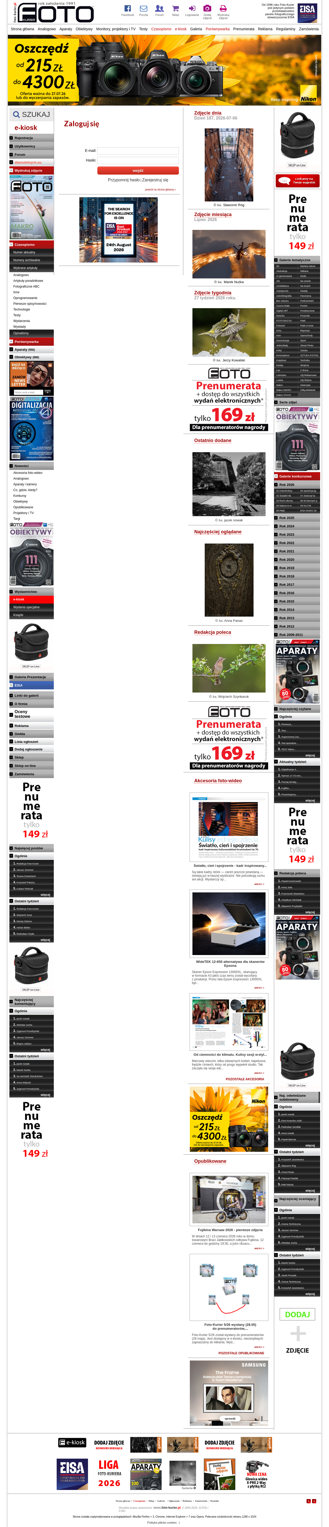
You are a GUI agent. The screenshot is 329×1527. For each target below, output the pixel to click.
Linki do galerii (27, 695)
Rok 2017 (286, 585)
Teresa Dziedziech (24, 876)
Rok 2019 (286, 568)
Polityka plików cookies (162, 1522)
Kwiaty (279, 365)
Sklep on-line (25, 766)
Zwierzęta (305, 385)
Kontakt (214, 1501)
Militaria (304, 271)
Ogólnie (21, 856)
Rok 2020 (286, 560)
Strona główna (22, 29)
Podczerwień (307, 301)
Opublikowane (23, 507)
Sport (303, 340)
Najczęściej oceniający (297, 1199)
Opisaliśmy (21, 333)
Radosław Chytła (23, 933)
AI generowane (284, 276)
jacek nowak (21, 1018)
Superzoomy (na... (289, 736)
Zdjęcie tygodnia (212, 292)
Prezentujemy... (287, 794)
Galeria (196, 29)
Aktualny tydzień (292, 762)
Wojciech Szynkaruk (233, 697)
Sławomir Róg (233, 205)
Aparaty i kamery (25, 484)
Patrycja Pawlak (288, 1178)
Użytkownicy (25, 146)
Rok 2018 (286, 576)
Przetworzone (307, 310)
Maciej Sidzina (22, 921)
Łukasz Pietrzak (23, 888)
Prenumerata (243, 29)
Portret (303, 306)
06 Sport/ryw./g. (308, 491)
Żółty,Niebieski (307, 390)
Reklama (265, 29)
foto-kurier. (167, 1508)
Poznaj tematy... (288, 782)
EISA (18, 685)
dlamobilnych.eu (28, 162)
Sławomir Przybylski (290, 906)
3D (277, 266)
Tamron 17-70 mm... (290, 775)
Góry (278, 330)
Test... (282, 730)
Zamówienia (309, 29)
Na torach (305, 286)
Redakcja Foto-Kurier (26, 863)
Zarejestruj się (155, 180)
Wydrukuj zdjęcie (28, 170)
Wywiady (19, 327)
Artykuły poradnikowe (28, 281)
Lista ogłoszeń (26, 742)
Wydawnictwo (26, 592)
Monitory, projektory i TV (116, 29)
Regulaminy (285, 29)
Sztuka (304, 350)
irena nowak (286, 1133)
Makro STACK (283, 395)
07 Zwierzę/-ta (307, 495)
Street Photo (306, 345)
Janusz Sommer (23, 870)
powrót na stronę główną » (160, 189)
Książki (18, 615)
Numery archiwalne (26, 260)
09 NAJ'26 (305, 505)
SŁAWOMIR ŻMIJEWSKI (28, 1076)
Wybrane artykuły (25, 268)
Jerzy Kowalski (233, 360)
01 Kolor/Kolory (284, 491)
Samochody (306, 335)
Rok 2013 (286, 618)
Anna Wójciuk (22, 1082)
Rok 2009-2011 (291, 635)
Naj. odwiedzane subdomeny (292, 1097)
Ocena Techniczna (289, 1224)
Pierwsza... (285, 724)
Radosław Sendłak (289, 1127)
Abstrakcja (281, 271)
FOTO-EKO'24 (284, 320)
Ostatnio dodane (212, 440)
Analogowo (47, 29)
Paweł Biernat (287, 1139)
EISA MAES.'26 (308, 510)
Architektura (282, 286)
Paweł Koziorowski (289, 881)
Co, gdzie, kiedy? (25, 490)
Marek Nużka (22, 1070)
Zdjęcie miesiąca (213, 214)
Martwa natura (307, 266)
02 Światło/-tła (283, 495)
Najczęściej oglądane (218, 531)
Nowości (21, 466)
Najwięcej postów (29, 848)
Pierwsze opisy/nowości (29, 304)
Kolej (278, 350)
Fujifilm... (284, 788)
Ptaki (303, 320)
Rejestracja (24, 138)
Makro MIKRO (283, 390)
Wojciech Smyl (22, 915)
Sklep (19, 757)
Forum (20, 155)
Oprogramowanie (25, 298)
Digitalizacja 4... (288, 769)
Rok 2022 (286, 543)
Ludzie (279, 380)
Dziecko (280, 315)
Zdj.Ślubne (306, 380)
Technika (305, 360)
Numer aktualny (24, 252)
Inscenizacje (282, 340)
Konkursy (19, 496)
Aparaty (66, 29)
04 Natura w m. (284, 505)
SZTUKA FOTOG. (309, 355)
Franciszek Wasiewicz (291, 893)
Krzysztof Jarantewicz (291, 1159)
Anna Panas (233, 621)
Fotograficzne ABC (26, 286)
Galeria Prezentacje (30, 677)
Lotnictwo (281, 375)
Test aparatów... (288, 743)
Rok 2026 (286, 485)
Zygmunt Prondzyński (26, 1031)
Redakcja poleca (212, 632)
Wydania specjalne (26, 607)
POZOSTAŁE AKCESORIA (245, 1079)
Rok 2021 (286, 551)
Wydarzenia (21, 321)
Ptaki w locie (306, 325)
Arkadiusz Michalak (290, 900)
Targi (16, 519)
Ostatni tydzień (27, 901)
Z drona (304, 370)
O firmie (21, 704)
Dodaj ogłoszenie (29, 749)
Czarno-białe (283, 306)
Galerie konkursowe (295, 476)
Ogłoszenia (174, 1501)
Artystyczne (282, 291)
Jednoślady (282, 345)
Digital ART (282, 310)
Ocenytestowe (22, 714)
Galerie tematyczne (294, 260)
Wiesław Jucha (22, 1025)
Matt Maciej (285, 1184)
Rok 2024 (286, 526)
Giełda (20, 734)
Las (278, 370)
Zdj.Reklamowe (308, 375)
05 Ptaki (280, 510)
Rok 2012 (286, 626)
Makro (279, 385)
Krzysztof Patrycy (24, 882)
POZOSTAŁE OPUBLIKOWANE (241, 1353)
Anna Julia (285, 887)
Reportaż (305, 330)
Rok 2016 (286, 593)
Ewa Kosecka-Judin (290, 1120)
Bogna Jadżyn (22, 1043)
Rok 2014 (286, 610)
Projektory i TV (23, 513)
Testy (143, 29)
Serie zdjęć (288, 402)
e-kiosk (180, 29)
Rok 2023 (286, 534)
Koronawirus (282, 355)
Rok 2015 (286, 601)
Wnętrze (304, 365)
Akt (278, 281)
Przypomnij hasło (124, 180)
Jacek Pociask (287, 1275)
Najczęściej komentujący (25, 1002)
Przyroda (305, 315)
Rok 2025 (286, 518)
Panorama (305, 296)
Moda (303, 276)
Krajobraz (281, 360)
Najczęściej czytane (295, 709)
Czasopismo (161, 29)
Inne (16, 292)
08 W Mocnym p (308, 500)
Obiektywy (84, 29)
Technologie (21, 309)
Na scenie (305, 281)
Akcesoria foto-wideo (27, 473)
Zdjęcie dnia (207, 113)
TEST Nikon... (287, 749)
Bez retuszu (282, 301)
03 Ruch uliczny (284, 500)
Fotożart (280, 325)
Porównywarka (218, 29)
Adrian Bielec (21, 927)
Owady (304, 291)
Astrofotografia (284, 296)
